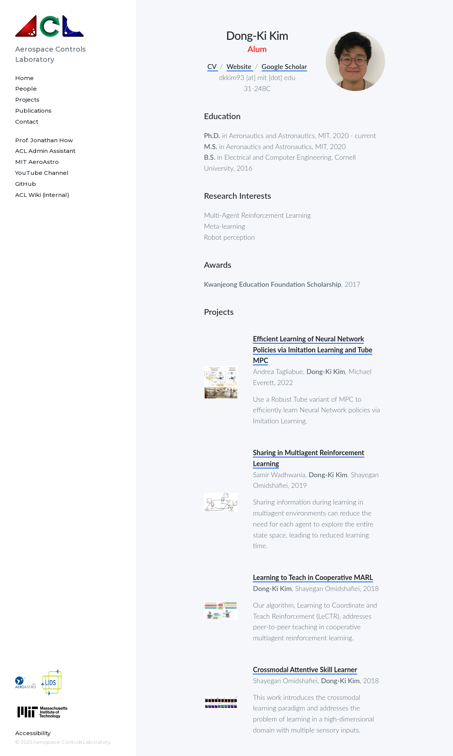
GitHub (25, 183)
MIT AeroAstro (37, 161)
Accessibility (32, 733)
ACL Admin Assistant (45, 150)
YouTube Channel (42, 172)
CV (212, 66)
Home (24, 78)
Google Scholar (284, 66)
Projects (27, 99)
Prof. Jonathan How (44, 140)
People (26, 88)
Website (240, 66)
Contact (26, 121)
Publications (33, 110)
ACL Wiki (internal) (42, 194)
